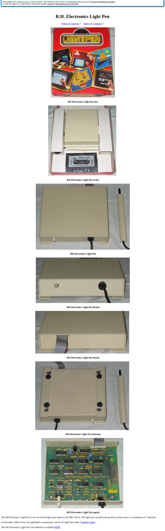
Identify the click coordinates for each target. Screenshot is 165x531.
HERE (57, 527)
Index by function (70, 23)
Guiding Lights (88, 522)
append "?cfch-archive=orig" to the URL (62, 4)
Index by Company (93, 23)
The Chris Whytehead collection (102, 2)
